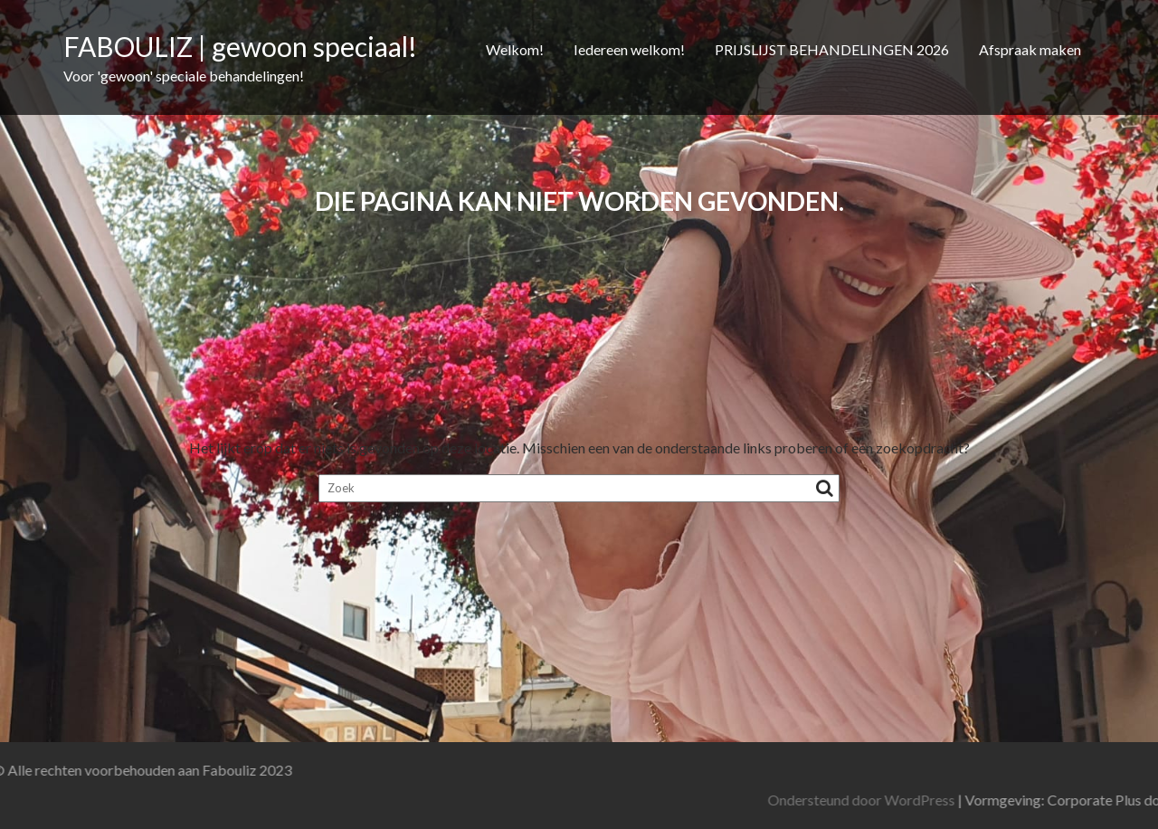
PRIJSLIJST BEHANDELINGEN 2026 (832, 49)
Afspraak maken (1030, 49)
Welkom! (515, 49)
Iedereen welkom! (629, 49)
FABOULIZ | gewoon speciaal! (240, 46)
